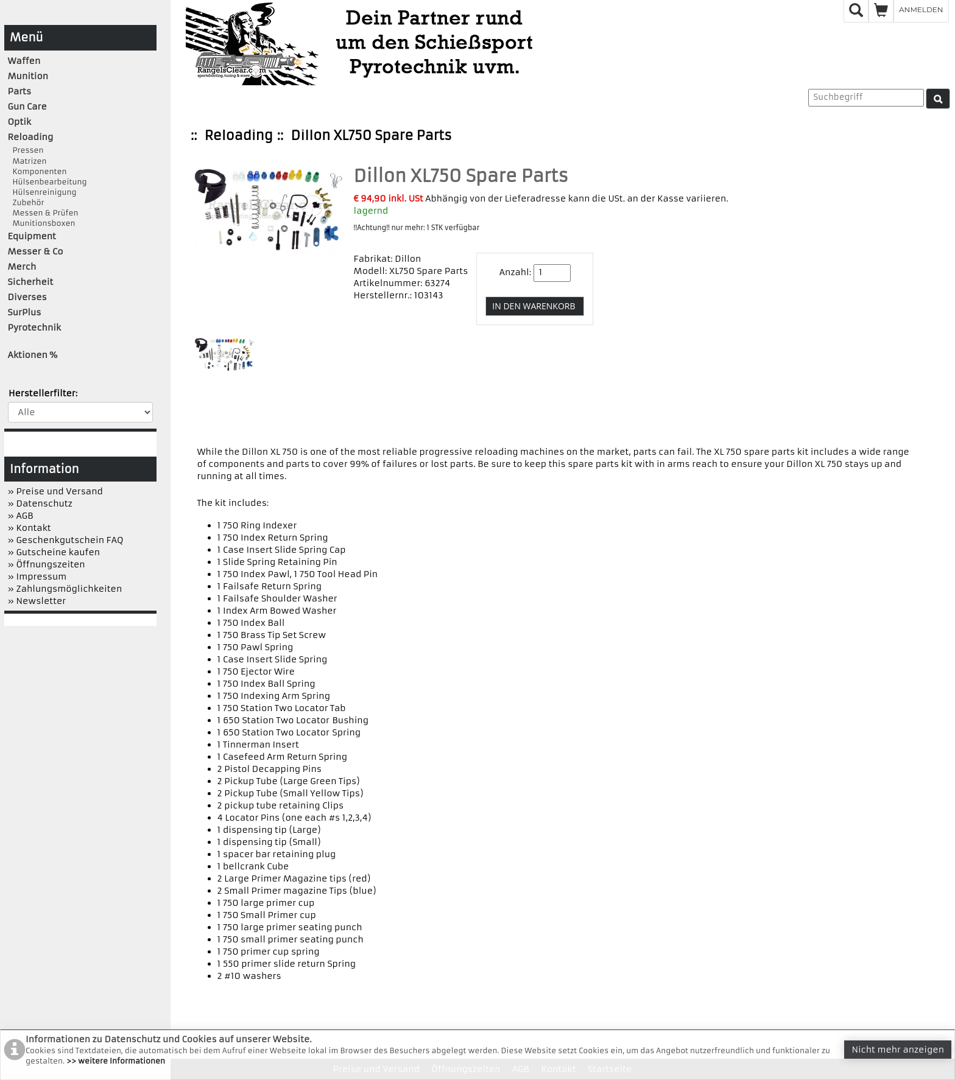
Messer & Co (35, 251)
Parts (20, 91)
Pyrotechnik (34, 327)
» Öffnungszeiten (46, 564)
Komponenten (37, 171)
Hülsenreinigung (42, 192)
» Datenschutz (40, 503)
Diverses (27, 297)
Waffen (24, 60)
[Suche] (938, 98)
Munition (28, 76)
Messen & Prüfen (43, 212)
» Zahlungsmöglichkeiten (65, 588)
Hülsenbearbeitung (47, 181)
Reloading (239, 135)
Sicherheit (31, 281)
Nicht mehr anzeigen (897, 1049)
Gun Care (27, 106)
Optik (19, 121)
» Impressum (37, 576)
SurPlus (24, 312)
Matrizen (27, 161)
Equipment (32, 236)
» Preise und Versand (55, 491)
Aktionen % (33, 354)
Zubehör (26, 202)
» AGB (20, 515)
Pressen (26, 150)
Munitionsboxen (42, 223)
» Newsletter (37, 600)
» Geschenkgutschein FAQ (66, 540)
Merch (22, 266)
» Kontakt (29, 527)
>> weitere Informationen (115, 1060)
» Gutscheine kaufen (54, 552)
